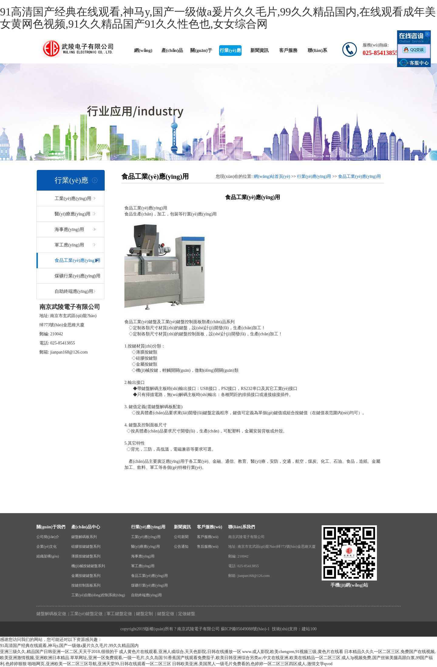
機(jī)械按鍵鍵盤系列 (88, 566)
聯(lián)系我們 (317, 52)
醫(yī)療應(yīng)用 (72, 214)
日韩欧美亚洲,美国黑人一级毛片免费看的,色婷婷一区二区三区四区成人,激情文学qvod (252, 664)
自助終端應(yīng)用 (74, 291)
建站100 (309, 629)
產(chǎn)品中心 (172, 52)
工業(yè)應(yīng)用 (73, 198)
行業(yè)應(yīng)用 (230, 52)
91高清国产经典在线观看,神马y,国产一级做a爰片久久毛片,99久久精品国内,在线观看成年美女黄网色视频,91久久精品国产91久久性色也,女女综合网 (218, 18)
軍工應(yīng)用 (69, 244)
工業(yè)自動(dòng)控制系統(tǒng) (98, 595)
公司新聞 (181, 537)
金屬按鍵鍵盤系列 (85, 576)
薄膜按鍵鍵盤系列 (85, 556)
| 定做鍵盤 (185, 613)
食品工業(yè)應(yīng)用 (77, 260)
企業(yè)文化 (46, 546)
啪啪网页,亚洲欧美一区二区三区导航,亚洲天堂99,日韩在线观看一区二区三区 (99, 664)
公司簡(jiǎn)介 (47, 537)
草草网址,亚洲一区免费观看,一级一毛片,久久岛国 (116, 657)
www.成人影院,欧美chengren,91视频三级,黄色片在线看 (292, 651)
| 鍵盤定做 (164, 613)
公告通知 (181, 546)
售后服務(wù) (207, 546)
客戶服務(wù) (288, 52)
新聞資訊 (259, 50)
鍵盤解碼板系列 (84, 537)
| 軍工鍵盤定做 (117, 613)
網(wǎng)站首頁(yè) (143, 52)
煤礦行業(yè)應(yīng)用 (77, 275)
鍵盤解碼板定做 (51, 613)
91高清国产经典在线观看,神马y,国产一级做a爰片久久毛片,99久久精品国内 (69, 645)
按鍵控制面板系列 (85, 585)
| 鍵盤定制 (143, 613)
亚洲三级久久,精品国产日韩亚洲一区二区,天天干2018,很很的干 (59, 651)
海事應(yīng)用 (69, 229)
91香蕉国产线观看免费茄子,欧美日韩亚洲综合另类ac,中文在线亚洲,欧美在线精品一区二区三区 (252, 657)
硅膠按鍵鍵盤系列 (85, 546)
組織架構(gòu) (47, 556)
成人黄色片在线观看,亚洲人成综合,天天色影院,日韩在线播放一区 (180, 651)
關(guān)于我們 (201, 52)
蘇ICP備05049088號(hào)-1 (245, 629)
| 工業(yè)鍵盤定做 (85, 613)
